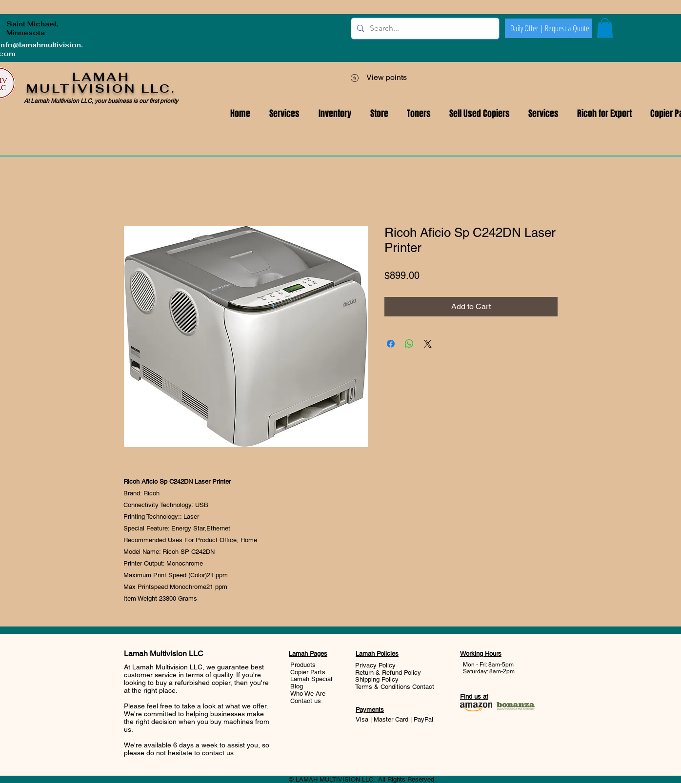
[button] (543, 113)
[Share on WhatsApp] (409, 344)
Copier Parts (307, 672)
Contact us (305, 701)
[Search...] (424, 28)
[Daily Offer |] (527, 28)
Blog (296, 686)
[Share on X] (428, 344)
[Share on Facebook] (391, 344)
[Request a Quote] (567, 28)
